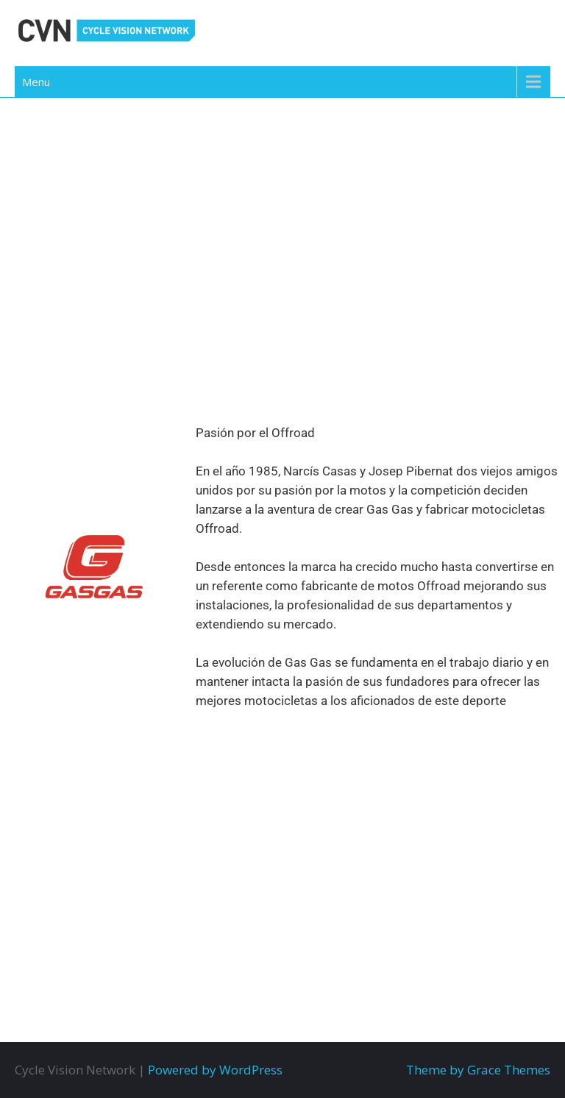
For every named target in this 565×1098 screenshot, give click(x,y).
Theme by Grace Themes (478, 1069)
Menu (36, 81)
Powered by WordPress (215, 1069)
